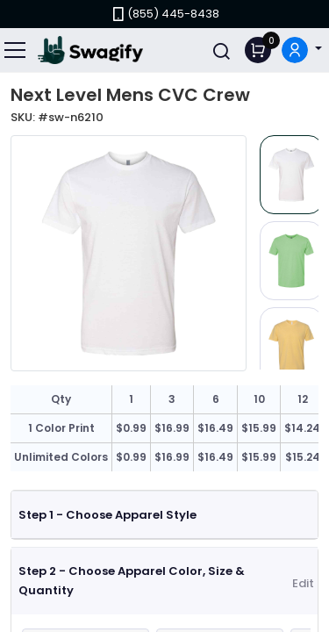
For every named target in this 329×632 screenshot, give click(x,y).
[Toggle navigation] (16, 50)
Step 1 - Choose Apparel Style (107, 514)
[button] (301, 50)
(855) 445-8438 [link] (164, 13)
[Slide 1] (291, 174)
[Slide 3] (291, 346)
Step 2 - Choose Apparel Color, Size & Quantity (131, 581)
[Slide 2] (291, 260)
